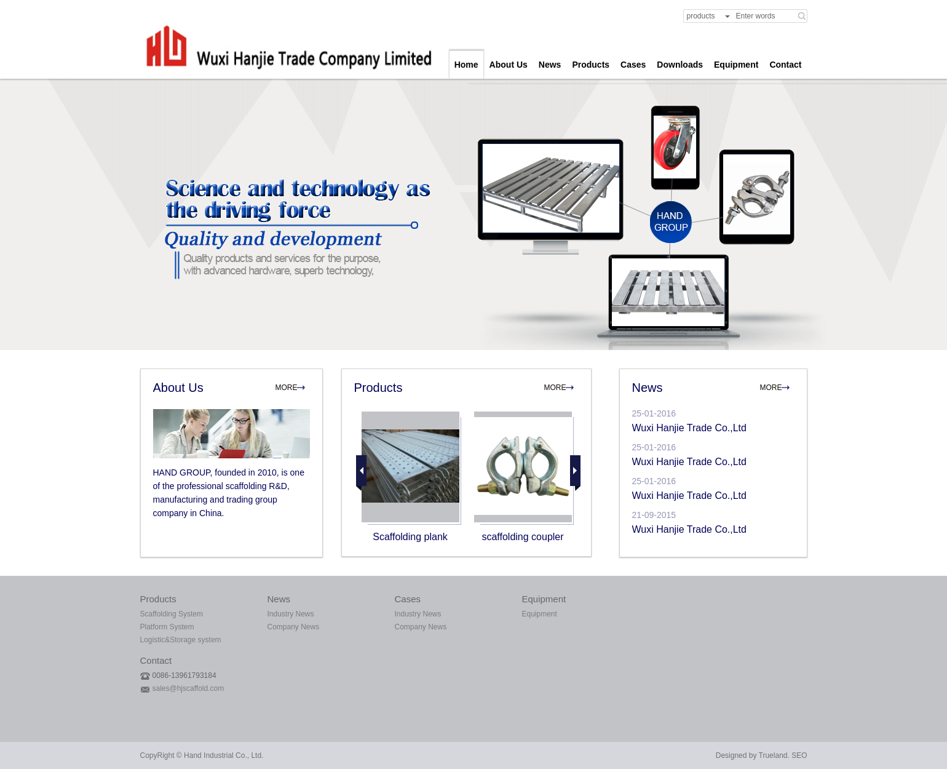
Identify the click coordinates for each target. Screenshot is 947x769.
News (550, 65)
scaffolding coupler (522, 537)
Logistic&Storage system (180, 640)
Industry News (290, 614)
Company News (293, 627)
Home (466, 65)
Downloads (680, 65)
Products (590, 65)
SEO (799, 755)
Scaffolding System (172, 614)
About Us (508, 65)
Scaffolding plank (410, 537)
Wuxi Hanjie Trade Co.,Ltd (689, 428)
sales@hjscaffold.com (188, 688)
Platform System (167, 627)
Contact (785, 65)
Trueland (773, 755)
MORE (286, 387)
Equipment (736, 65)
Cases (633, 65)
